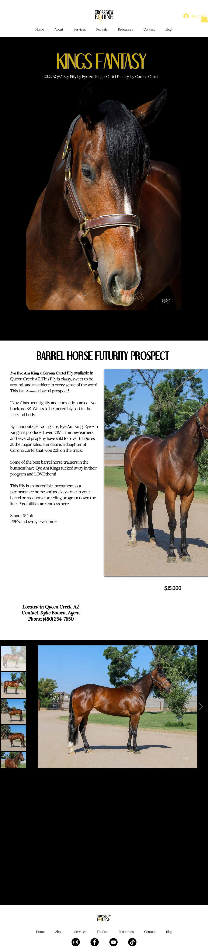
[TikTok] (132, 942)
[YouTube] (113, 942)
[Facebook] (94, 942)
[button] (204, 18)
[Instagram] (76, 942)
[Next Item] (200, 706)
